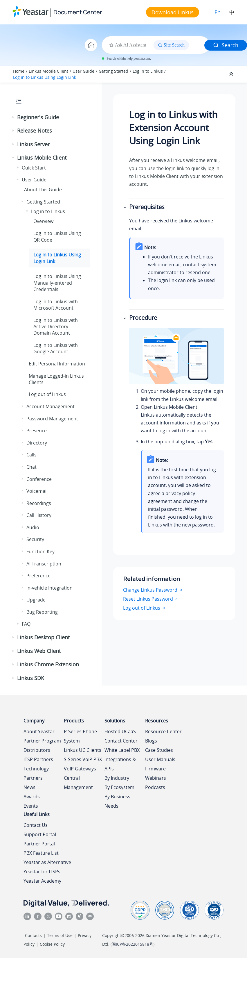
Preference (38, 575)
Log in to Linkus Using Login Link (44, 77)
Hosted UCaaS (120, 731)
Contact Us (36, 825)
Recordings (38, 503)
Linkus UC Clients (82, 750)
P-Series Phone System (80, 736)
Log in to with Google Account (55, 348)
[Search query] (199, 45)
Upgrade (36, 600)
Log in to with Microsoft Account (55, 304)
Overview (43, 221)
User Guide (83, 71)
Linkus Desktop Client (43, 637)
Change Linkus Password (150, 590)
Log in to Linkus (148, 71)
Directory (36, 443)
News (29, 787)
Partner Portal (39, 843)
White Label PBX (122, 750)
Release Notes (34, 130)
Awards (32, 796)
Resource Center (163, 731)
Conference (39, 479)
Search (225, 45)
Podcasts (155, 787)
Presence (36, 430)
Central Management (78, 782)
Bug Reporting (42, 612)
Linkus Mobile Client (48, 71)
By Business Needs (117, 801)
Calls (31, 454)
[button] (13, 117)
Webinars (155, 778)
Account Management (50, 406)
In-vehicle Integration (49, 588)
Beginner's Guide (38, 117)
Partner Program (42, 741)
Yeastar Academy (42, 881)
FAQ (26, 624)
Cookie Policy (52, 944)
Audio (32, 527)
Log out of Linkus (141, 608)
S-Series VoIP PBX (83, 759)
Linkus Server (33, 144)
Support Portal (40, 834)
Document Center (77, 12)
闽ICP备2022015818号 (132, 944)
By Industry (116, 778)
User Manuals (160, 759)
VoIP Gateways (80, 768)
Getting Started (113, 71)
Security (35, 539)
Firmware (155, 768)
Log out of (47, 394)
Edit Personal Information (57, 363)
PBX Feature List (41, 853)
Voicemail (37, 491)
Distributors (37, 750)
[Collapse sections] (232, 74)
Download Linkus (173, 12)
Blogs (151, 741)
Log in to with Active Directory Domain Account (55, 326)
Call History (38, 515)
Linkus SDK (30, 677)
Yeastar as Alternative (47, 862)
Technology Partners (36, 773)
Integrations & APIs (120, 764)
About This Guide (43, 189)
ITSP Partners (38, 759)
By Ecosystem (119, 787)
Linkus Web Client (39, 650)
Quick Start (34, 168)
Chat (31, 467)
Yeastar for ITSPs (42, 871)
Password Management (52, 418)
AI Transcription (43, 564)
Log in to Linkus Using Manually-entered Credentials (57, 282)
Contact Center (121, 741)
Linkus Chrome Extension (48, 664)
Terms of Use (60, 935)
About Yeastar (39, 731)
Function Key (40, 551)
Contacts (33, 935)
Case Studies (159, 750)
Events (31, 806)
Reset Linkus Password (148, 599)
